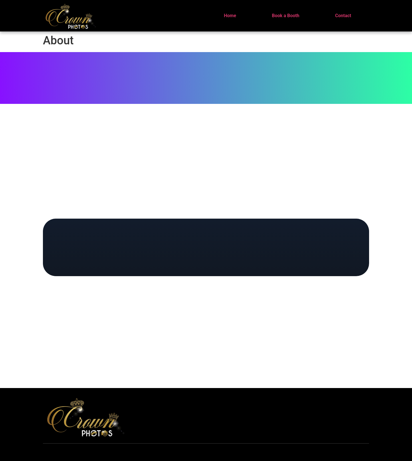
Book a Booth (285, 15)
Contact (343, 15)
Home (230, 15)
